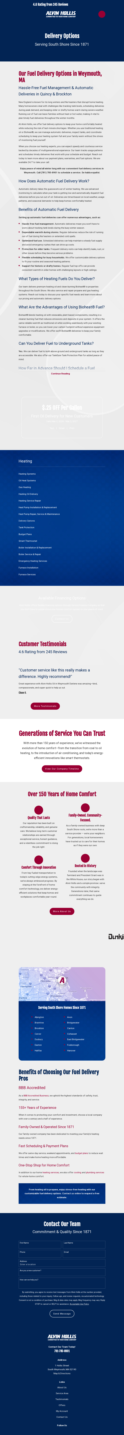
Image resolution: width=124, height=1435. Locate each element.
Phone (22, 1252)
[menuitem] (62, 474)
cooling (77, 1172)
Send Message (62, 1313)
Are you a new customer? (30, 1270)
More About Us (62, 911)
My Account (62, 1411)
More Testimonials (45, 706)
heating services (51, 1172)
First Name (24, 1243)
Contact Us (62, 618)
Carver (38, 1034)
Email (62, 428)
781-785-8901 (62, 1351)
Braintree (39, 1022)
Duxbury (39, 1039)
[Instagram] (65, 1430)
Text (52, 428)
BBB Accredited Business (36, 1095)
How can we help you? (29, 1280)
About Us (62, 1387)
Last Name (68, 1243)
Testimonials (61, 1399)
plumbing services (95, 1172)
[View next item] (26, 706)
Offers (62, 1405)
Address (23, 1261)
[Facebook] (58, 1430)
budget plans (81, 1153)
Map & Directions (62, 1373)
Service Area (62, 1393)
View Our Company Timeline (62, 768)
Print (72, 428)
